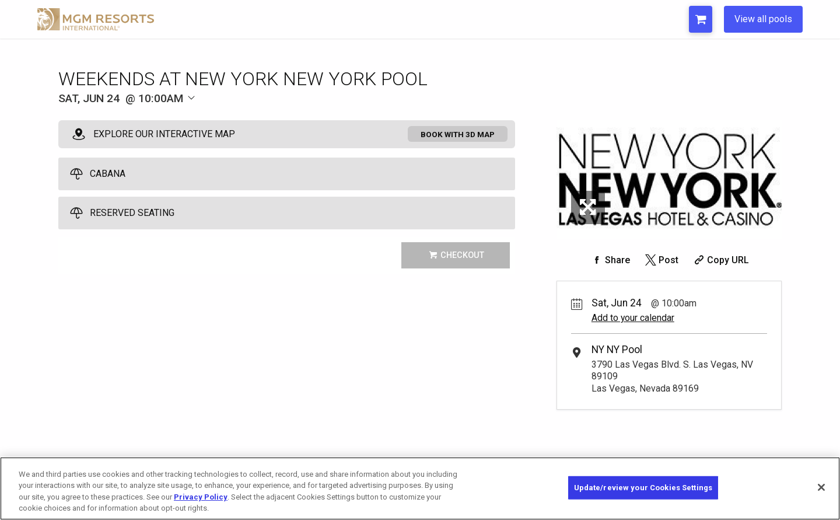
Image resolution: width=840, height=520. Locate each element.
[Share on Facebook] (609, 260)
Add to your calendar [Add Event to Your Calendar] (633, 317)
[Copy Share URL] (720, 260)
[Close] (821, 487)
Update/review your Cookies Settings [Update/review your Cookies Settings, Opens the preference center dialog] (643, 487)
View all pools (763, 19)
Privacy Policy (201, 497)
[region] (420, 488)
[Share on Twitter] (660, 260)
